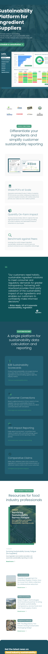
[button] (45, 2)
